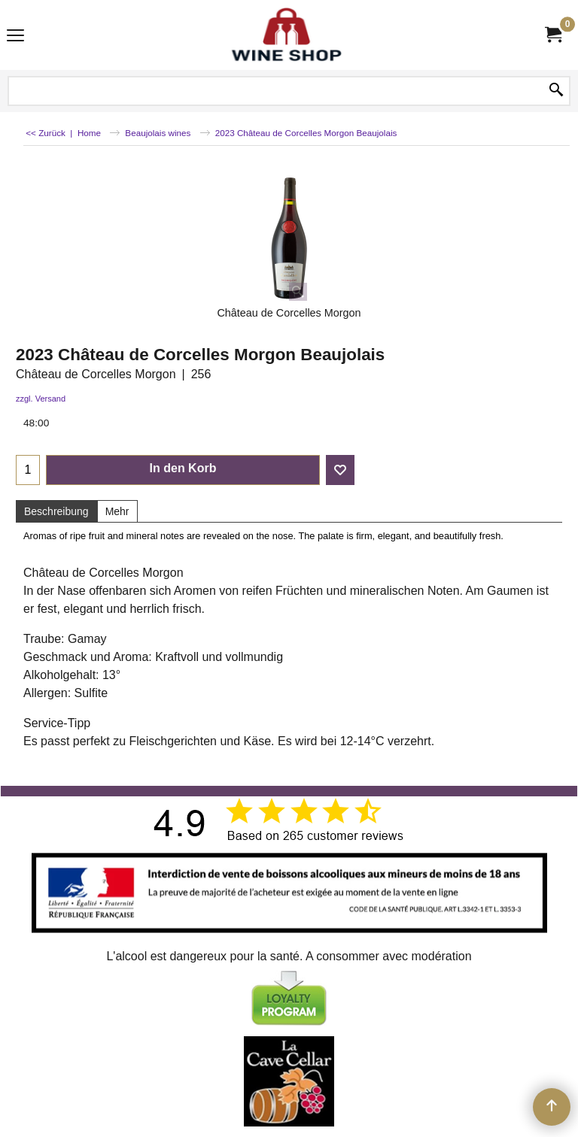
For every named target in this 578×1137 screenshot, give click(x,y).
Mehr (117, 511)
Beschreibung (56, 511)
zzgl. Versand (40, 398)
